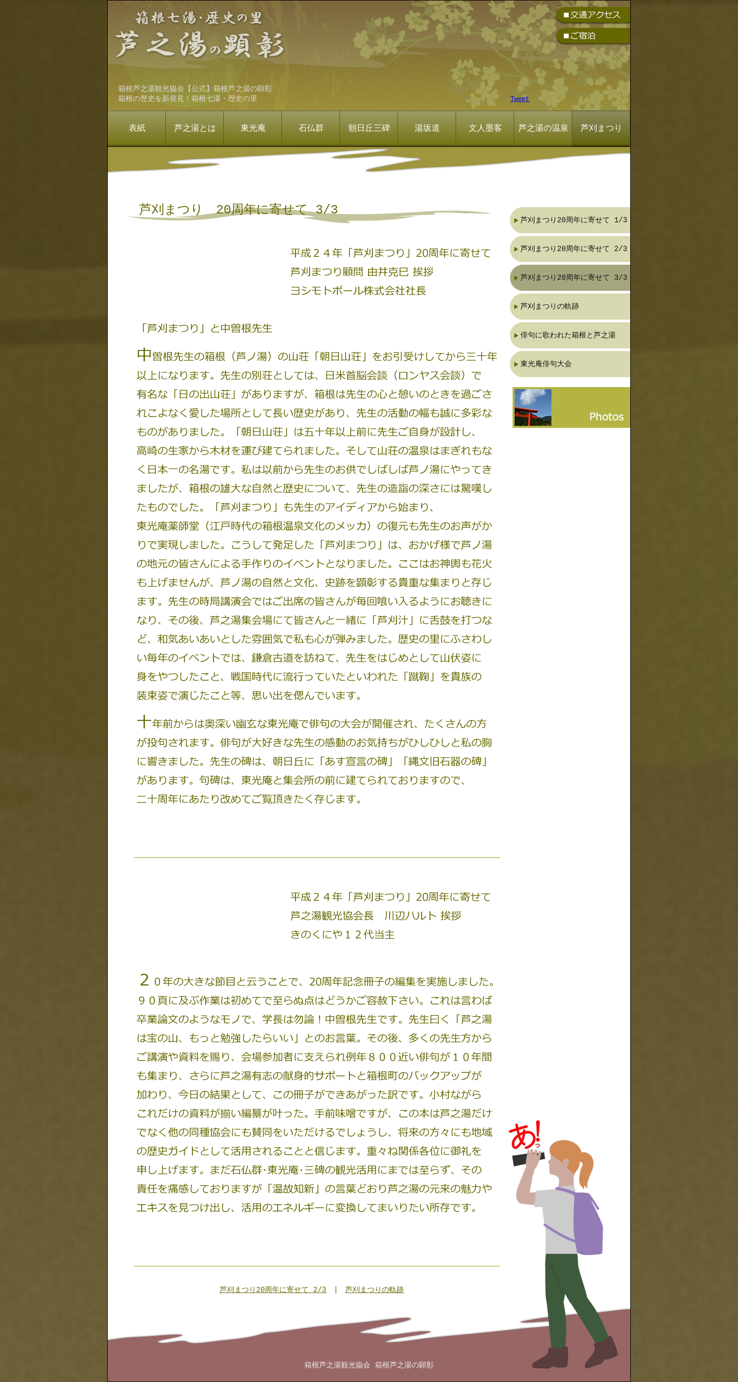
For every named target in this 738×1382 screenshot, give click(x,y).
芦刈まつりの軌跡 (374, 1290)
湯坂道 (427, 128)
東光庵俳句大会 (546, 364)
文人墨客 (485, 128)
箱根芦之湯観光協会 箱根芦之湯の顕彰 (368, 1365)
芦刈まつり (601, 128)
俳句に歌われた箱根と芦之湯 (568, 335)
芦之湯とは (195, 128)
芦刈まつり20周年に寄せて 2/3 (273, 1290)
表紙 (137, 128)
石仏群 (311, 128)
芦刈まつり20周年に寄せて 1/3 (573, 220)
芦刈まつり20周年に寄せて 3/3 (573, 277)
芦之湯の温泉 (543, 128)
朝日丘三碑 (369, 128)
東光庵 (253, 128)
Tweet (519, 99)
